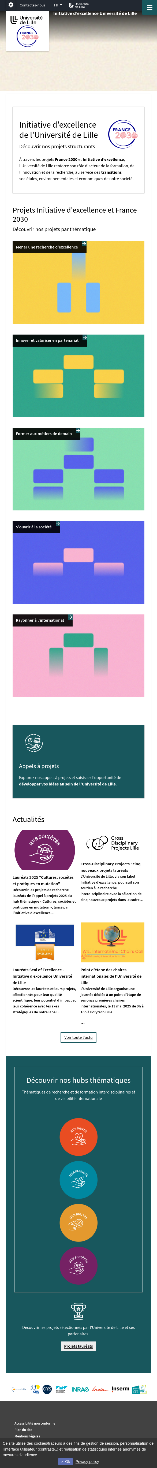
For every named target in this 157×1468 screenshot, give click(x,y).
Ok (65, 1461)
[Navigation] (149, 7)
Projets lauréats (78, 1346)
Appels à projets (39, 766)
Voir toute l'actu (78, 1037)
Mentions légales (27, 1436)
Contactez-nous (33, 5)
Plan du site (23, 1429)
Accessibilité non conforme (34, 1423)
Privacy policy (87, 1461)
